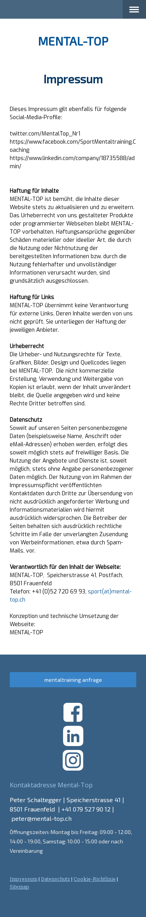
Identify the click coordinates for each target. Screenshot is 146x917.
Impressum (23, 879)
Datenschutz (55, 879)
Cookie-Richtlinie (95, 879)
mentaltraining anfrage (73, 679)
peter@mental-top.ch (41, 818)
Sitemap (19, 887)
